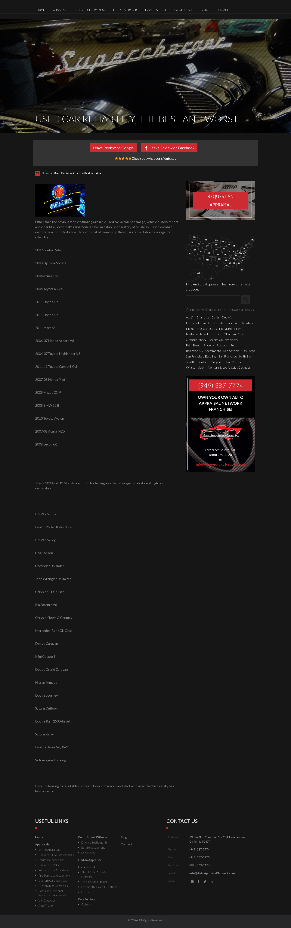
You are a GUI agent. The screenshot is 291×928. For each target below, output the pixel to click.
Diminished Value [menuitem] (49, 865)
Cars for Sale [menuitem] (183, 9)
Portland (222, 345)
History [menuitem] (86, 892)
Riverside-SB (194, 350)
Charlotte (203, 317)
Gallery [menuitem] (85, 904)
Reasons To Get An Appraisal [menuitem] (57, 854)
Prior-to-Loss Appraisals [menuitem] (53, 870)
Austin (190, 317)
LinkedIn (211, 882)
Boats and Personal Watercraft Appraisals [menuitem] (52, 893)
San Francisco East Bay (201, 356)
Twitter (205, 882)
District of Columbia (199, 323)
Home (45, 173)
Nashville (192, 334)
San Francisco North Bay (235, 356)
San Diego (248, 350)
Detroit (227, 317)
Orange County (196, 339)
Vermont (238, 362)
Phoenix (209, 345)
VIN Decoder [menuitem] (47, 900)
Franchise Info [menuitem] (155, 9)
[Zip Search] (213, 299)
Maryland (225, 328)
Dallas (215, 317)
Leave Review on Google (113, 147)
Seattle (190, 362)
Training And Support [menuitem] (94, 881)
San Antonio (231, 350)
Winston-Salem (196, 367)
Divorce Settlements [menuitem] (94, 842)
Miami (238, 328)
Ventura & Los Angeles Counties (229, 367)
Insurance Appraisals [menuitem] (51, 860)
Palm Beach (193, 345)
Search (247, 299)
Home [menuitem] (41, 9)
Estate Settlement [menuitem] (93, 847)
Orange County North (223, 339)
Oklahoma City (233, 334)
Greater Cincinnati (226, 323)
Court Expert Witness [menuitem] (90, 9)
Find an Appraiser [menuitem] (125, 9)
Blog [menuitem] (204, 9)
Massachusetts (207, 328)
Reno (233, 345)
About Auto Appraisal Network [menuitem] (94, 874)
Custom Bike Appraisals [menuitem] (53, 885)
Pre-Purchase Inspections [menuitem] (55, 875)
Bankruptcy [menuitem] (88, 852)
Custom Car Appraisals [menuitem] (53, 880)
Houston (247, 323)
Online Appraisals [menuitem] (49, 849)
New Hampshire (210, 334)
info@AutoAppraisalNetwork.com (220, 464)
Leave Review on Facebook (172, 147)
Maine (190, 328)
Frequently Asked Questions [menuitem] (99, 887)
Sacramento (213, 350)
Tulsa (226, 362)
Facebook (198, 882)
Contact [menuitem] (222, 9)
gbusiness (192, 882)
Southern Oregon (209, 362)
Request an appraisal (221, 200)
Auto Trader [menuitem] (46, 905)
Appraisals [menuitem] (60, 9)
